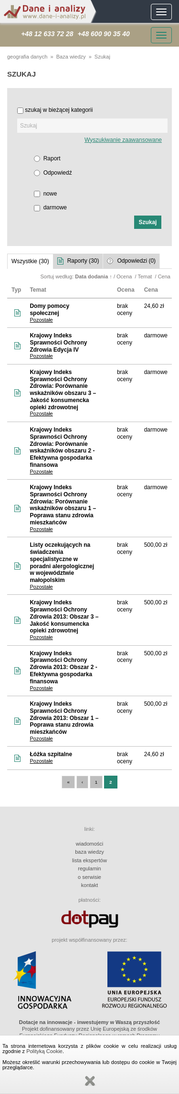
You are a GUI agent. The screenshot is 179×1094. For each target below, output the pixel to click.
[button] (147, 222)
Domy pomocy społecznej (49, 309)
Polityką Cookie (44, 1051)
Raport (52, 158)
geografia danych (27, 56)
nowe (50, 193)
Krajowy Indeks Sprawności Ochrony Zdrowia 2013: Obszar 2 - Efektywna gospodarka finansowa (63, 667)
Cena (165, 276)
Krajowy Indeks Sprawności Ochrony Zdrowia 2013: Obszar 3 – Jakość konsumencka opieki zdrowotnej (64, 616)
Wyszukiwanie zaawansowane (123, 140)
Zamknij (89, 1081)
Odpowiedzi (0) (136, 260)
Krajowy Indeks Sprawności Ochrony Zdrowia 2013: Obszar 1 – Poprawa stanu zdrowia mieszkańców (64, 717)
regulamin (89, 868)
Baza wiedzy (71, 56)
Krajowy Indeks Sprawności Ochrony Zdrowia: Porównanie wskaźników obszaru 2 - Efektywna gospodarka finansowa (62, 447)
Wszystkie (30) (30, 261)
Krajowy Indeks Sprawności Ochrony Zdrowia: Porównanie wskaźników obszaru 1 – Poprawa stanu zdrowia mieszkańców (63, 505)
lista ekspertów (89, 860)
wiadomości (89, 844)
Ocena (124, 276)
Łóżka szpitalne (51, 754)
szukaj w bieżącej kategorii (59, 110)
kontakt (89, 885)
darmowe (55, 207)
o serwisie (89, 877)
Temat (145, 276)
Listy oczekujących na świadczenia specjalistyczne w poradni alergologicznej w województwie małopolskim (62, 562)
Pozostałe (41, 320)
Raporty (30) (83, 260)
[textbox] (92, 125)
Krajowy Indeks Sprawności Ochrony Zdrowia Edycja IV (58, 342)
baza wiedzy (89, 852)
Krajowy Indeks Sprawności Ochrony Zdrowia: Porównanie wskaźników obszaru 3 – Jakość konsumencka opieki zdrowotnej (63, 390)
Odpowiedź (57, 172)
